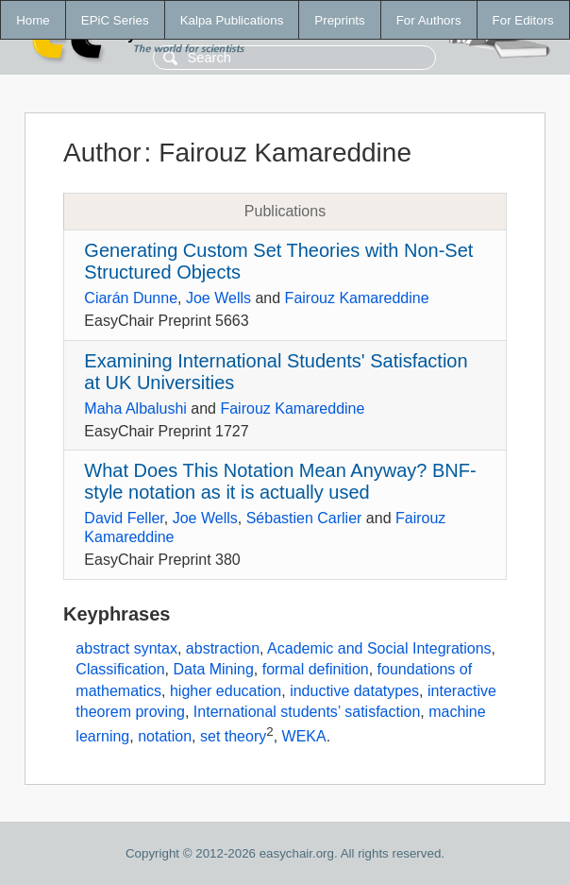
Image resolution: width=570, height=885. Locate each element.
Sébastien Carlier (304, 518)
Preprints (339, 20)
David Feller (123, 518)
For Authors (428, 20)
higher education (225, 691)
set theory (233, 736)
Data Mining (213, 669)
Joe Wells (218, 298)
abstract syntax (126, 648)
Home (33, 20)
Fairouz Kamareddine (357, 298)
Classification (119, 669)
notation (165, 736)
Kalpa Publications (232, 20)
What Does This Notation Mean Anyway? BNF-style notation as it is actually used (280, 481)
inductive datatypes (354, 691)
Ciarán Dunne (130, 298)
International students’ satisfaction (306, 712)
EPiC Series (115, 20)
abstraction (223, 648)
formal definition (315, 669)
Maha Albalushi (135, 408)
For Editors (523, 20)
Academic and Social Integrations (379, 648)
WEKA (304, 736)
